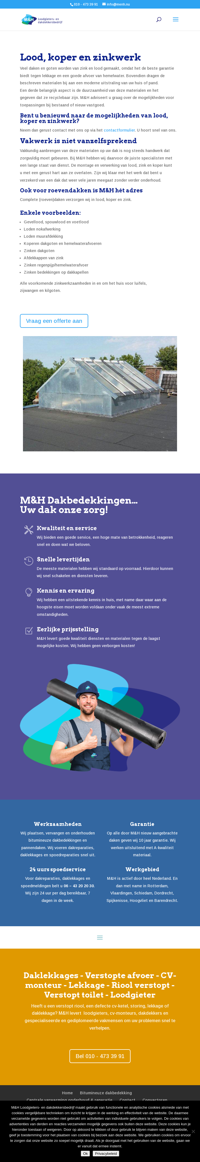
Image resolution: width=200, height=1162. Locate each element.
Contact (127, 1100)
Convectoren (154, 1100)
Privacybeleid (106, 1153)
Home (67, 1093)
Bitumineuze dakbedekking (106, 1093)
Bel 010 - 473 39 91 (100, 1056)
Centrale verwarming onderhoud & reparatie (69, 1100)
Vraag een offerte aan (54, 321)
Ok (85, 1153)
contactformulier (119, 130)
